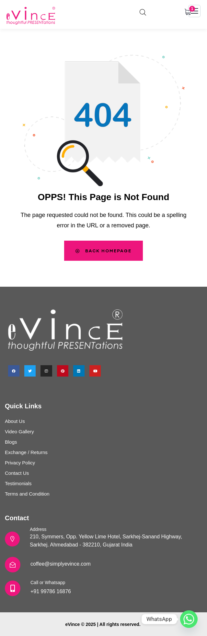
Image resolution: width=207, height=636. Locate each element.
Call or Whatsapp (47, 582)
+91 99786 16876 (50, 591)
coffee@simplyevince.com (60, 564)
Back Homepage (103, 250)
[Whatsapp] (189, 619)
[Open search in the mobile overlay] (143, 11)
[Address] (12, 539)
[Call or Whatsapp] (12, 588)
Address (38, 529)
